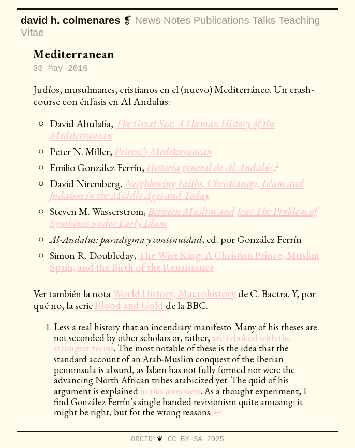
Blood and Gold (129, 305)
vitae (32, 32)
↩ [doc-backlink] (217, 412)
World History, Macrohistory (174, 293)
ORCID (142, 438)
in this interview (170, 391)
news (147, 20)
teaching (299, 20)
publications (221, 20)
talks (264, 20)
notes (177, 20)
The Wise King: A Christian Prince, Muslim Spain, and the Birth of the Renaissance (184, 261)
